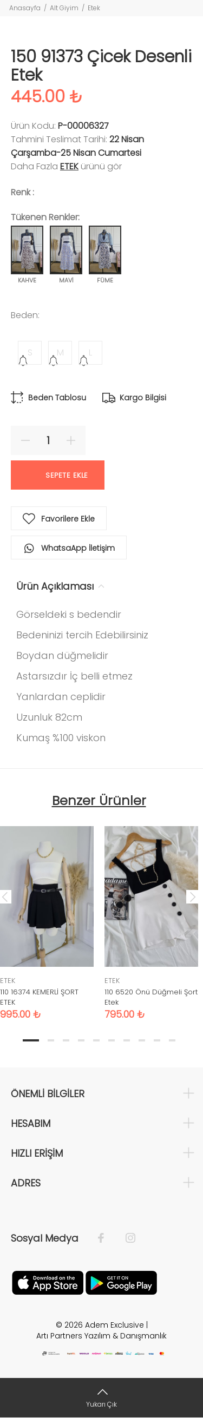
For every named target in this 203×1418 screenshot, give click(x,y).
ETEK (69, 166)
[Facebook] (106, 1238)
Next (192, 896)
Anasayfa (25, 7)
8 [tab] (142, 1040)
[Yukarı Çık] (101, 1397)
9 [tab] (157, 1040)
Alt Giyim (64, 7)
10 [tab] (172, 1040)
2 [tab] (51, 1040)
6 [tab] (111, 1040)
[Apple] (47, 1281)
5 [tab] (96, 1040)
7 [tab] (126, 1040)
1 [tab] (31, 1040)
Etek (94, 7)
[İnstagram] (125, 1238)
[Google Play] (121, 1281)
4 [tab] (81, 1040)
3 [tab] (66, 1040)
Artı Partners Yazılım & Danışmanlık (101, 1335)
